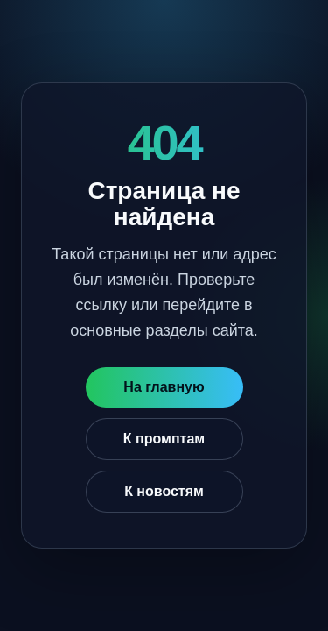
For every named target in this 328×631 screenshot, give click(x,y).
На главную (163, 386)
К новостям (164, 491)
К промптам (164, 438)
